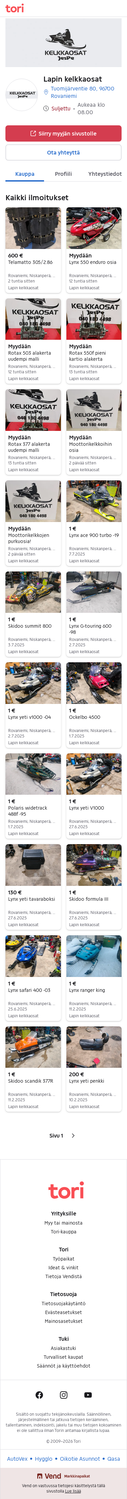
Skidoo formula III (88, 899)
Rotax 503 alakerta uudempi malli (29, 356)
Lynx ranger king (87, 990)
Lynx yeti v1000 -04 (29, 717)
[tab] (24, 173)
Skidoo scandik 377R (30, 1081)
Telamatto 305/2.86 (30, 262)
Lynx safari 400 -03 (29, 990)
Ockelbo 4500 (84, 717)
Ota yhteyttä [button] (63, 152)
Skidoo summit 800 (29, 626)
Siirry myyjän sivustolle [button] (63, 133)
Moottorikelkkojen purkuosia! (28, 538)
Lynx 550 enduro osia (93, 262)
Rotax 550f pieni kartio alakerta (87, 356)
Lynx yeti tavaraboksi (31, 899)
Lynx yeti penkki (86, 1081)
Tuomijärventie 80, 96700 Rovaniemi (78, 92)
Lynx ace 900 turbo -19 (94, 535)
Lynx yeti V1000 (86, 808)
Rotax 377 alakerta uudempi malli (29, 447)
